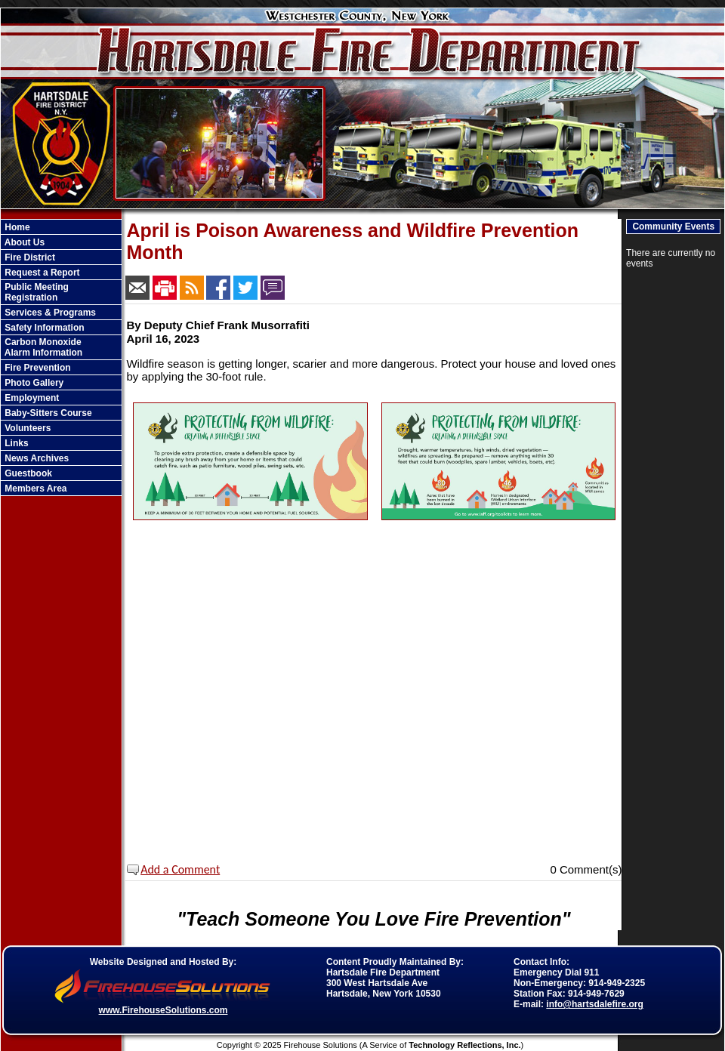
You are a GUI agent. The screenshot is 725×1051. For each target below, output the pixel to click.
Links (15, 443)
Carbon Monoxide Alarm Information (42, 347)
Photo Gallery (32, 383)
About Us (23, 242)
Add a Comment (181, 869)
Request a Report (41, 272)
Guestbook (27, 473)
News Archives (35, 458)
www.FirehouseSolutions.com (163, 1010)
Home (16, 227)
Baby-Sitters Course (47, 413)
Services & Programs (49, 312)
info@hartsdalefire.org (594, 1004)
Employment (30, 398)
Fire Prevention (36, 367)
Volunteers (26, 428)
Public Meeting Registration (35, 292)
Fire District (28, 257)
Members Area (34, 488)
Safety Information (43, 327)
